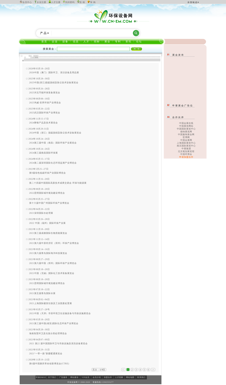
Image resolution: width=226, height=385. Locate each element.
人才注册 (55, 2)
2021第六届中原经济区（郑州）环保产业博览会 (54, 243)
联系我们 (141, 377)
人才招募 (119, 377)
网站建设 (74, 377)
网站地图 (130, 377)
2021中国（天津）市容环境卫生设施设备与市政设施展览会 (60, 313)
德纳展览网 (186, 131)
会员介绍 (97, 377)
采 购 (93, 2)
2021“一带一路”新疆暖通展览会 (45, 353)
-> (153, 370)
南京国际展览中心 (186, 146)
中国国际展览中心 (186, 129)
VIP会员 (85, 377)
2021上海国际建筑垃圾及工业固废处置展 (50, 303)
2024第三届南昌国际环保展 (43, 153)
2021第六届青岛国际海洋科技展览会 (48, 253)
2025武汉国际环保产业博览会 (44, 113)
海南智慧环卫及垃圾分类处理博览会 (48, 333)
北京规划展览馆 (186, 151)
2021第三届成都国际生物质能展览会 (48, 233)
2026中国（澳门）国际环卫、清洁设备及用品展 (54, 72)
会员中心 (27, 2)
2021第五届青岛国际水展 (42, 293)
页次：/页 (99, 370)
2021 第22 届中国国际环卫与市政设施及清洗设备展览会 (58, 343)
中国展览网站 (186, 126)
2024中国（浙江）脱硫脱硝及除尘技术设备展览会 (55, 133)
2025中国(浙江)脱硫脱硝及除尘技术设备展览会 (53, 82)
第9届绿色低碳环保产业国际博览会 (47, 173)
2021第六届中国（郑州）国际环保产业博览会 (53, 263)
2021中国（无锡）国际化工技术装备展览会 (51, 273)
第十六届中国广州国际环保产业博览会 (49, 203)
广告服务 (63, 377)
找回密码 (70, 2)
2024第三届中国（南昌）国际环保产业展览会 (53, 143)
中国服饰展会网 (186, 134)
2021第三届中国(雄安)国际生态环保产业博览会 (53, 323)
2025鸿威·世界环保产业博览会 (45, 102)
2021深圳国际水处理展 (41, 213)
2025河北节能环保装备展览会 (44, 92)
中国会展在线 (186, 123)
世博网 (186, 137)
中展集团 (186, 148)
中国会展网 (186, 140)
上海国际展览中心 (186, 143)
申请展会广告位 (182, 105)
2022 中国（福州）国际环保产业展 (47, 223)
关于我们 (52, 377)
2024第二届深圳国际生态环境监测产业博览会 (53, 163)
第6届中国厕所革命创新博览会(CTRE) (49, 363)
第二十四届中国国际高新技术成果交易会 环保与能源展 (58, 183)
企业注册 (41, 2)
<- (123, 370)
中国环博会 (186, 154)
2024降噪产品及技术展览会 (43, 123)
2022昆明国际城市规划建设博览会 (47, 193)
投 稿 (82, 2)
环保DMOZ (41, 377)
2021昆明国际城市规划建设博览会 (47, 283)
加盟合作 (108, 377)
